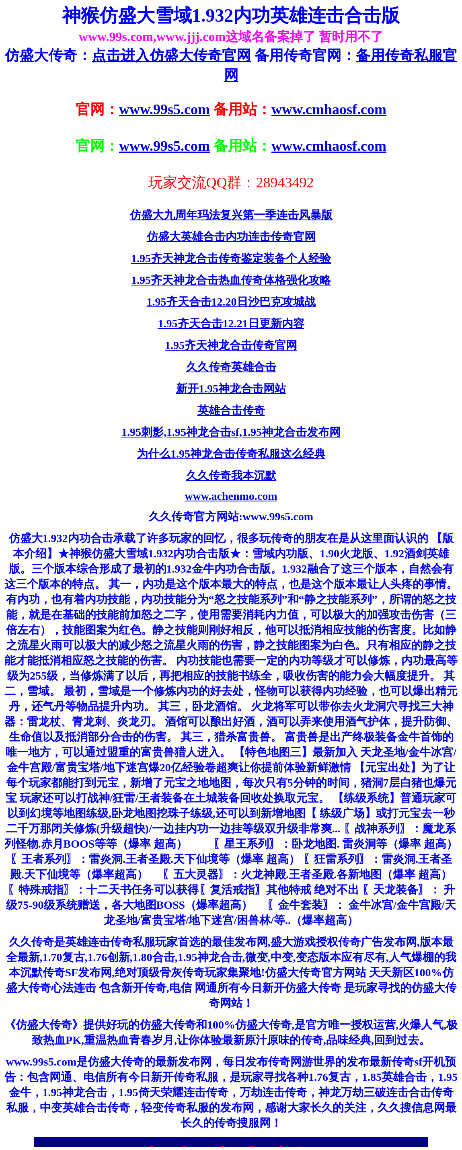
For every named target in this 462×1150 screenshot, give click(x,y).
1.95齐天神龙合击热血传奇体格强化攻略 (231, 280)
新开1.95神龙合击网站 (231, 388)
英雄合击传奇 (231, 410)
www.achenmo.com (231, 496)
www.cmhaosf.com (328, 109)
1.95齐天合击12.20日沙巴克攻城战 (231, 302)
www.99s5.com (164, 109)
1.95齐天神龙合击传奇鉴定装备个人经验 (231, 258)
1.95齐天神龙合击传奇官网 (231, 345)
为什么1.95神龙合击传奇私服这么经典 (231, 454)
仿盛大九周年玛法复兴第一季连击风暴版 (231, 215)
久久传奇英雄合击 (231, 367)
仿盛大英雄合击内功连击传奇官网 (231, 236)
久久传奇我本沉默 (231, 475)
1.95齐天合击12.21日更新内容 (231, 323)
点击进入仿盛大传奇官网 (171, 55)
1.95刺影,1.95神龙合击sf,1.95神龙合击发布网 (231, 432)
